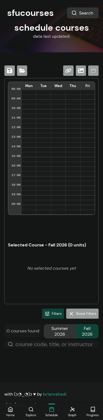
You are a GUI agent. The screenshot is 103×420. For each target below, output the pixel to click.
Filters (53, 314)
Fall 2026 (87, 331)
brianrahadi (54, 394)
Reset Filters (82, 314)
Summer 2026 (59, 331)
